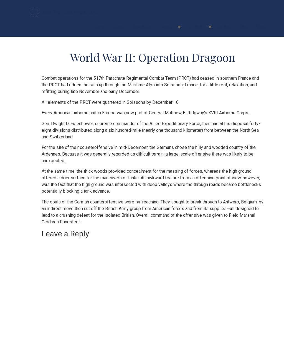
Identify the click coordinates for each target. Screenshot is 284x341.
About (119, 26)
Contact (223, 26)
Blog (243, 26)
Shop (261, 26)
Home (99, 26)
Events (166, 26)
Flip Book (194, 26)
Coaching (142, 26)
